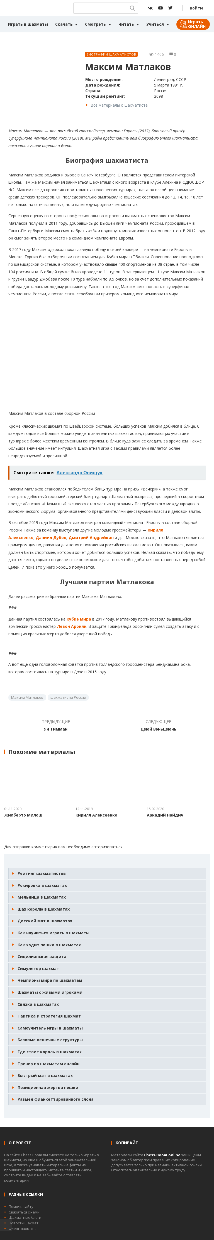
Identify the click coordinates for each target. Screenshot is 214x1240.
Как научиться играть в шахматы (53, 932)
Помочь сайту (21, 1206)
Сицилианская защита (42, 956)
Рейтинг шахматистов (42, 873)
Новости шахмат (23, 1222)
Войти (196, 8)
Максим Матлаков (27, 697)
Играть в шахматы (28, 24)
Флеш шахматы (23, 1228)
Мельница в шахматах (42, 897)
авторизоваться (107, 846)
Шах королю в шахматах (44, 909)
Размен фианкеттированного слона (56, 1099)
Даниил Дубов (51, 537)
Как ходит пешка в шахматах (49, 944)
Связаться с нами (24, 1212)
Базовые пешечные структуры (50, 1039)
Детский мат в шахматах (45, 920)
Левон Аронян (71, 626)
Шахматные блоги (25, 1217)
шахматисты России (68, 697)
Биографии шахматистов (111, 54)
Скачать (64, 24)
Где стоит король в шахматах (50, 1051)
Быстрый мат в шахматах (45, 1075)
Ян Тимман (55, 729)
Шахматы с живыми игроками (50, 992)
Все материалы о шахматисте (119, 105)
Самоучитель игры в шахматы (50, 1028)
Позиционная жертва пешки (48, 1087)
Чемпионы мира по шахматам (50, 980)
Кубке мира (79, 619)
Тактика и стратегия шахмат (49, 1016)
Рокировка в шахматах (42, 885)
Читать (126, 24)
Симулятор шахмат (38, 968)
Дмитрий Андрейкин (91, 537)
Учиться (155, 24)
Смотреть (95, 24)
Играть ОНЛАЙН (197, 24)
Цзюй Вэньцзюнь (158, 729)
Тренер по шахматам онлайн (48, 1063)
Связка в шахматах (38, 1004)
